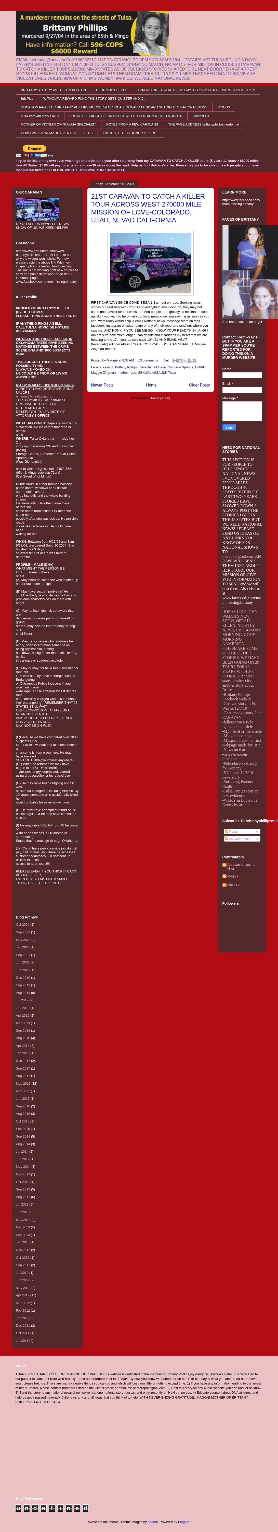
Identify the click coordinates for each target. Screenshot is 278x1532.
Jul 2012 (22, 1273)
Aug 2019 (23, 993)
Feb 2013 (23, 1235)
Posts (231, 831)
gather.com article (238, 726)
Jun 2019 (23, 1008)
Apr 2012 (23, 1295)
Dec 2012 (23, 1250)
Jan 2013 (23, 1242)
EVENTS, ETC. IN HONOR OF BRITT (131, 133)
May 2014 (23, 1166)
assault (108, 367)
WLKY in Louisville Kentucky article (240, 802)
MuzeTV (234, 885)
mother (123, 373)
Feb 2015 (23, 1129)
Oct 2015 (23, 1121)
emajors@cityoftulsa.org (34, 396)
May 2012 (23, 1288)
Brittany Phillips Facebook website (237, 696)
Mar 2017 (23, 1091)
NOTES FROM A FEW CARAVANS (132, 124)
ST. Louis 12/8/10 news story (237, 774)
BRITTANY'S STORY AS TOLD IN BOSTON (53, 90)
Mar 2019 (23, 1023)
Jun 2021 (23, 962)
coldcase (159, 367)
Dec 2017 (23, 1061)
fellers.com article (238, 722)
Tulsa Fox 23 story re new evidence (240, 793)
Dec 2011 (23, 1325)
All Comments (237, 839)
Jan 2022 (23, 947)
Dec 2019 (23, 978)
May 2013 (23, 1220)
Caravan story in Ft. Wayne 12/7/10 (239, 705)
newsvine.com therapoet (234, 756)
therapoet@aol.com (238, 556)
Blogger (183, 1522)
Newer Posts (102, 385)
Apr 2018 (23, 1046)
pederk (153, 1522)
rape (133, 373)
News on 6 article (238, 749)
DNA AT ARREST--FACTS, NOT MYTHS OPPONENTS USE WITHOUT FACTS (196, 90)
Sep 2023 (23, 932)
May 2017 (23, 1083)
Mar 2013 (23, 1227)
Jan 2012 (23, 1318)
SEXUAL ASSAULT (152, 373)
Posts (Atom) (160, 398)
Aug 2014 (23, 1144)
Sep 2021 (23, 955)
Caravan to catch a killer (241, 867)
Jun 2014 (23, 1159)
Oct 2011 (23, 1333)
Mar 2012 (23, 1303)
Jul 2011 (22, 1341)
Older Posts (199, 385)
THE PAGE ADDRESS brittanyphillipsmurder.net (203, 124)
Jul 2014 (22, 1151)
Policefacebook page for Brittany (240, 765)
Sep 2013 (23, 1189)
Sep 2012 (23, 1265)
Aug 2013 (23, 1197)
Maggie (233, 876)
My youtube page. (238, 736)
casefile (145, 367)
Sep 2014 (23, 1136)
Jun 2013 (23, 1212)
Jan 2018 (23, 1053)
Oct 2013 (23, 1182)
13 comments (148, 360)
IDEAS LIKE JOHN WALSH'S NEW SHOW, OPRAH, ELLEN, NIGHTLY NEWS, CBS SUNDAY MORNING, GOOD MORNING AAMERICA (241, 627)
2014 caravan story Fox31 (40, 116)
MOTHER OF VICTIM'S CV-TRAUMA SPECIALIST (58, 124)
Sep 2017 (23, 1068)
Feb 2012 (23, 1310)
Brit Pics (27, 98)
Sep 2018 (23, 1030)
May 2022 (23, 940)
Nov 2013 (23, 1174)
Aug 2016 (23, 1114)
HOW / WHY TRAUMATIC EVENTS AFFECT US (56, 133)
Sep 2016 (23, 1106)
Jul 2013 (22, 1204)
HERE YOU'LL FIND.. (112, 90)
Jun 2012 (23, 1280)
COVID (200, 367)
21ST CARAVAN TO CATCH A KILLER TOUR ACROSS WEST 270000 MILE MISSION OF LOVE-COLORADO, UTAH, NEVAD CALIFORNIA (148, 208)
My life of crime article (243, 731)
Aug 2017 (23, 1076)
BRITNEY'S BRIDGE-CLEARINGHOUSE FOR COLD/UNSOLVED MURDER (125, 116)
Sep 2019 (23, 985)
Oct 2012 (23, 1257)
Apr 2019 (23, 1015)
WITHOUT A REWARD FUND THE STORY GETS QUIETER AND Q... (94, 98)
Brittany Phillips (126, 367)
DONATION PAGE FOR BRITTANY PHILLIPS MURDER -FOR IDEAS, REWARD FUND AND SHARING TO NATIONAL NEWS (114, 107)
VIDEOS (224, 107)
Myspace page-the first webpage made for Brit (241, 742)
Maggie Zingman (103, 373)
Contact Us (201, 116)
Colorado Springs (180, 367)
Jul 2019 (22, 1000)
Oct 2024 (23, 924)
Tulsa (172, 373)
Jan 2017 (23, 1098)
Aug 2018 (23, 1038)
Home (151, 385)
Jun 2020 (23, 970)
